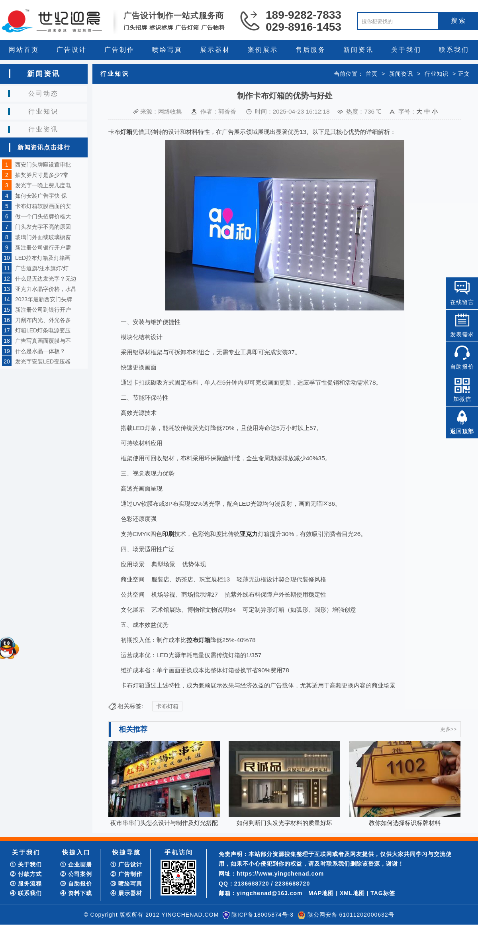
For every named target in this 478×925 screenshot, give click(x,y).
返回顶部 (462, 431)
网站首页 (24, 49)
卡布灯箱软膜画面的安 (43, 206)
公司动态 (43, 93)
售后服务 (311, 49)
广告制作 (119, 49)
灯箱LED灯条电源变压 (43, 330)
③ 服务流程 (26, 883)
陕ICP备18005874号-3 (262, 914)
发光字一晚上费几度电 (43, 185)
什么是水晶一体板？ (40, 351)
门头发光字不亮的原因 (43, 227)
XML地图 (352, 893)
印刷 (168, 533)
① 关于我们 (26, 864)
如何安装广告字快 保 (41, 195)
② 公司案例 (76, 874)
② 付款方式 (26, 874)
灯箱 (126, 131)
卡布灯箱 (167, 706)
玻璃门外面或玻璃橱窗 (43, 237)
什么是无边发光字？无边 (45, 278)
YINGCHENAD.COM (190, 914)
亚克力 (249, 533)
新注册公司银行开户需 (43, 247)
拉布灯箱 (198, 639)
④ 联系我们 (26, 893)
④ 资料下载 (76, 893)
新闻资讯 (358, 49)
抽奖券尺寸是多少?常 (42, 175)
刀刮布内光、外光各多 (43, 320)
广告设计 (72, 49)
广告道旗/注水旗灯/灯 (42, 268)
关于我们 (406, 49)
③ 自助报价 (76, 883)
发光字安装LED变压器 (43, 361)
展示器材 (215, 49)
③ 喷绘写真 (126, 883)
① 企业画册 (76, 864)
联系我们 (454, 49)
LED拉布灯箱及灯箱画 (43, 258)
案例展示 (263, 49)
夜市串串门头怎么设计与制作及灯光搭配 (164, 822)
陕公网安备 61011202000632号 (351, 914)
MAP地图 (321, 893)
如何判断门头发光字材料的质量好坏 (284, 822)
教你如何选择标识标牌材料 (405, 822)
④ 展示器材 (126, 893)
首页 (372, 74)
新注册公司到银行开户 (43, 309)
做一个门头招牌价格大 (43, 216)
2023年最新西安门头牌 (43, 299)
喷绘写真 (167, 49)
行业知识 (43, 111)
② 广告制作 (126, 874)
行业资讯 (43, 129)
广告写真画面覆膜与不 (43, 341)
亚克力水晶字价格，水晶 (45, 289)
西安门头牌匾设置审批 (43, 164)
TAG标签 (382, 893)
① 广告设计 (126, 864)
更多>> (448, 729)
